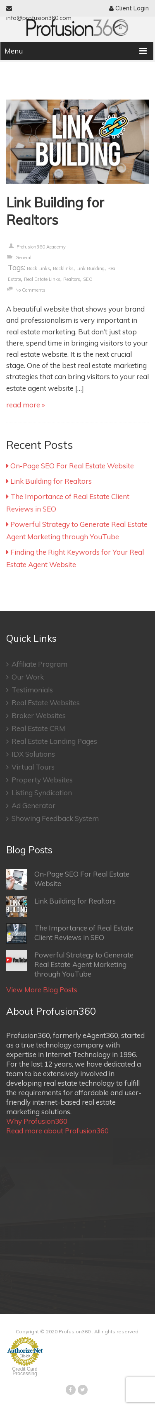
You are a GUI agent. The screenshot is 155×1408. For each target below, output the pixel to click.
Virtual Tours (30, 766)
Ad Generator (30, 805)
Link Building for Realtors (55, 211)
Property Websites (39, 779)
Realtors (71, 279)
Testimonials (29, 689)
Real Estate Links (42, 279)
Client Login (129, 8)
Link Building (90, 268)
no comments (30, 290)
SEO (88, 279)
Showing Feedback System (52, 818)
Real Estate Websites (43, 702)
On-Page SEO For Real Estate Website (70, 465)
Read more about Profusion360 (57, 1130)
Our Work (25, 676)
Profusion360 (75, 1331)
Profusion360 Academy (41, 247)
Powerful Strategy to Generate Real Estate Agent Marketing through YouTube (70, 964)
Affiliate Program (36, 664)
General (23, 258)
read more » (25, 404)
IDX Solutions (30, 754)
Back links (38, 268)
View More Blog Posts (41, 989)
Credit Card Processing (24, 1371)
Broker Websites (36, 715)
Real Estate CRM (35, 728)
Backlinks (63, 268)
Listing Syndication (39, 792)
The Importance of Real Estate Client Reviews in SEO (70, 933)
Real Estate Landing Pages (51, 741)
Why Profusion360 (36, 1121)
